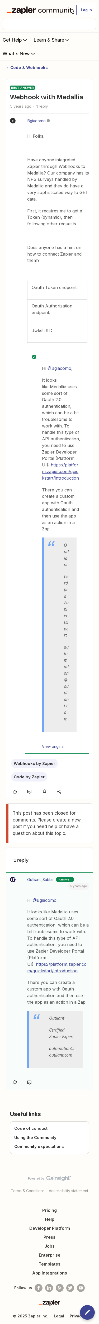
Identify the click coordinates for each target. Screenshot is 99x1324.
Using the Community (35, 1137)
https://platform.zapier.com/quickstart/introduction (60, 471)
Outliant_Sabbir (40, 879)
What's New (19, 53)
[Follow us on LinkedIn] (49, 1288)
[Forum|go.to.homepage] (38, 10)
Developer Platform (49, 1228)
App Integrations (49, 1273)
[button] (86, 10)
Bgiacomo (36, 120)
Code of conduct (31, 1128)
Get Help (15, 40)
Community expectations (39, 1146)
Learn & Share (52, 40)
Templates (49, 1264)
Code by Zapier (29, 776)
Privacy (77, 1316)
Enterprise (49, 1255)
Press (49, 1237)
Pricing (49, 1210)
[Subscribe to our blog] (60, 1288)
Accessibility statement (68, 1190)
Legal (59, 1316)
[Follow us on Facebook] (39, 1288)
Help (49, 1219)
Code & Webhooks (29, 67)
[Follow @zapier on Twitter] (70, 1288)
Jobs (50, 1246)
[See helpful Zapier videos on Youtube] (81, 1288)
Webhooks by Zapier (34, 763)
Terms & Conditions (28, 1190)
